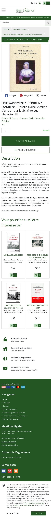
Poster (41, 95)
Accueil (6, 30)
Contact (34, 3)
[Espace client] (40, 3)
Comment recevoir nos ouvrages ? (14, 416)
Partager (10, 95)
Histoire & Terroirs (20, 30)
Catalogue (6, 403)
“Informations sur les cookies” (33, 503)
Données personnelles (10, 445)
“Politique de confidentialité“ (24, 505)
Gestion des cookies (9, 442)
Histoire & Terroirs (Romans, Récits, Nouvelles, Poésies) (22, 35)
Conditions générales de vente (13, 412)
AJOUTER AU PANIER (25, 141)
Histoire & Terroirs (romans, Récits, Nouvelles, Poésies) (23, 119)
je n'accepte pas (13, 513)
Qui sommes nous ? (9, 409)
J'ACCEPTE (38, 513)
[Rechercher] (48, 23)
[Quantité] (6, 130)
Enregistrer (26, 95)
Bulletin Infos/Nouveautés (11, 419)
